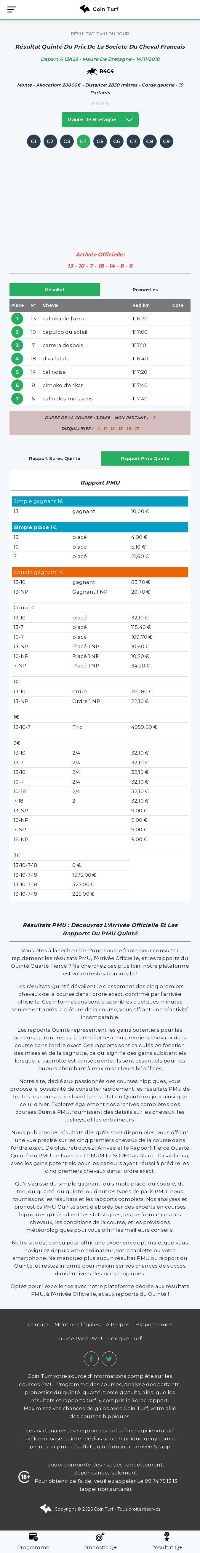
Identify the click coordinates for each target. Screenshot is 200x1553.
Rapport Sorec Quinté (54, 458)
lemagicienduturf (150, 1431)
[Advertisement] (104, 191)
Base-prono (85, 1431)
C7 (133, 141)
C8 (149, 141)
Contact (38, 1324)
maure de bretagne (100, 119)
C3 (66, 141)
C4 (83, 141)
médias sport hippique (112, 1439)
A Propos (117, 1324)
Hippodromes (153, 1324)
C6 (116, 141)
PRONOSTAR (43, 1447)
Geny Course (160, 1439)
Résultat (55, 290)
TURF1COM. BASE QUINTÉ (53, 1439)
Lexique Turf (125, 1338)
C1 (34, 141)
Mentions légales (77, 1324)
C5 (100, 141)
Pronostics (145, 290)
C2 (50, 141)
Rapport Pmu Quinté (145, 458)
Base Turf (114, 1431)
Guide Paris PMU (80, 1338)
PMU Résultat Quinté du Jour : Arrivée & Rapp (113, 1447)
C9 (166, 141)
